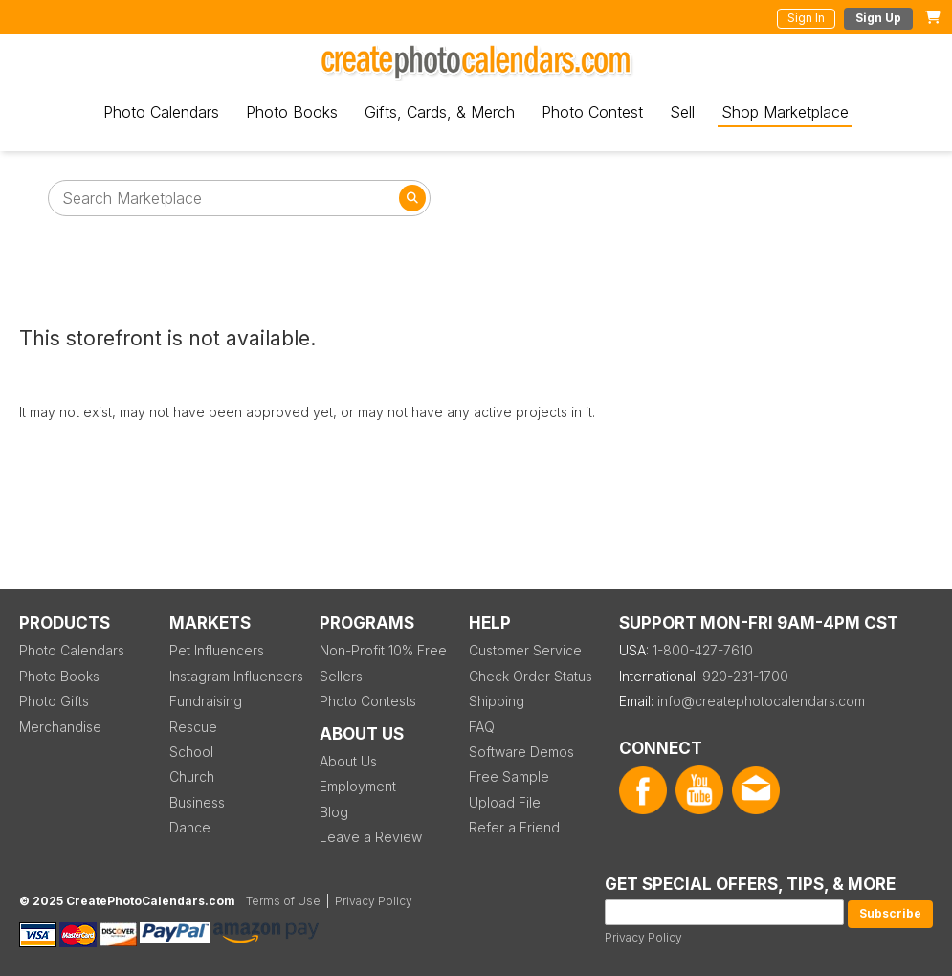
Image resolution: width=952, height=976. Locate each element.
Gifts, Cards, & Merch (440, 112)
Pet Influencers (216, 650)
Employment (358, 786)
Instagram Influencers (236, 676)
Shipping (496, 701)
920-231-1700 (745, 676)
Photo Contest (592, 112)
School (191, 751)
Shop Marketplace (785, 112)
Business (197, 802)
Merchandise (60, 727)
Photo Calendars (161, 112)
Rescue (193, 727)
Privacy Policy (643, 937)
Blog (334, 812)
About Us (348, 761)
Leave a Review (371, 837)
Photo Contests (368, 701)
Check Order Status (530, 676)
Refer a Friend (514, 827)
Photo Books (292, 112)
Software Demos (521, 751)
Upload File (505, 802)
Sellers (341, 676)
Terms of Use (283, 901)
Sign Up (878, 18)
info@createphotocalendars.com (761, 701)
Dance (189, 827)
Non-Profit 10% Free (383, 650)
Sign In (806, 18)
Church (191, 776)
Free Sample (509, 776)
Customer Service (525, 650)
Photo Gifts (54, 701)
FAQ (482, 727)
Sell (682, 112)
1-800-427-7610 (703, 650)
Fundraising (205, 701)
